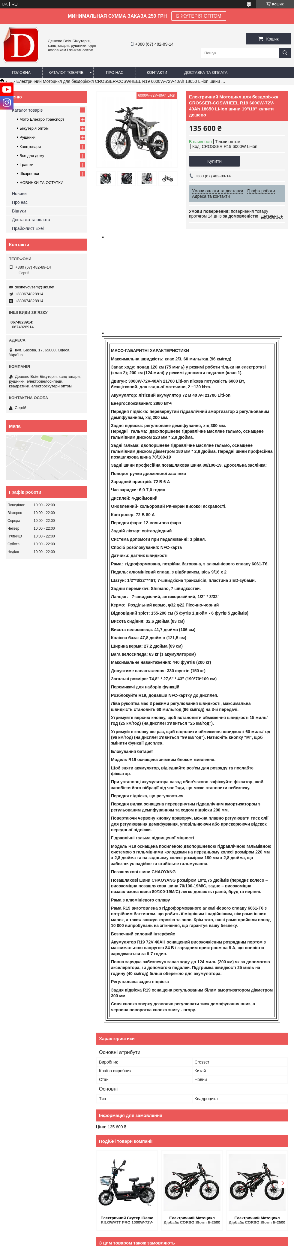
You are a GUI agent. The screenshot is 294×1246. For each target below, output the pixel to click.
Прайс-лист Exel (28, 228)
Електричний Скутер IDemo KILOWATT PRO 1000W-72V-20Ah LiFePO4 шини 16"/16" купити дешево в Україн (126, 1221)
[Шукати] (285, 53)
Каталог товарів (66, 72)
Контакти (157, 72)
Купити (214, 161)
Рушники (27, 137)
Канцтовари (30, 146)
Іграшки (26, 164)
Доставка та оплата (205, 72)
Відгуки (19, 211)
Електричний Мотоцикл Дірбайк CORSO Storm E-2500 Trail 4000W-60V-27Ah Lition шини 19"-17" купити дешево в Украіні (257, 1221)
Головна (21, 72)
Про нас (115, 72)
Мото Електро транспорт (42, 119)
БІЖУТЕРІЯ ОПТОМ (198, 16)
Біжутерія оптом (34, 128)
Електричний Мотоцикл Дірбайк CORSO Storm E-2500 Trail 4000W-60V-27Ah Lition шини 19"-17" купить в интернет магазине (192, 1221)
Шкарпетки (29, 173)
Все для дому (32, 155)
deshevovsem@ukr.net (34, 287)
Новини (19, 193)
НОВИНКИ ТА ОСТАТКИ (41, 182)
